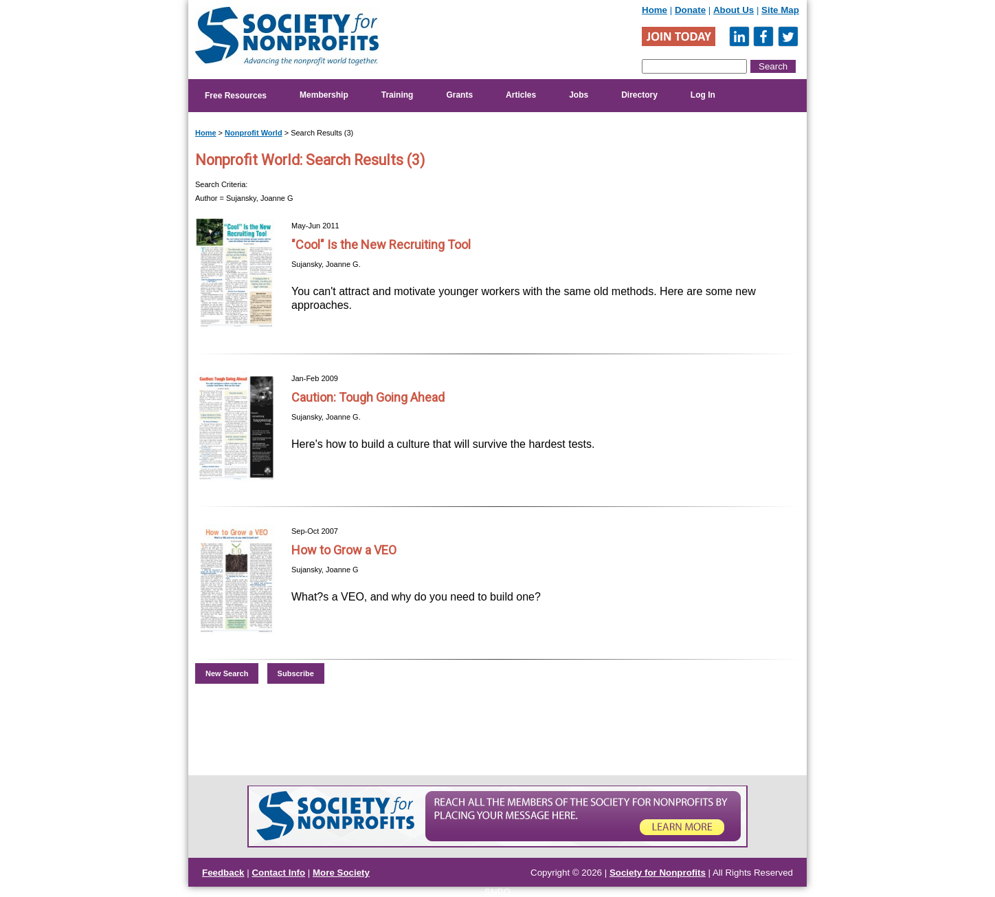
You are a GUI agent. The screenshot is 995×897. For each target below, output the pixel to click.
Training (397, 95)
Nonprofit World (253, 133)
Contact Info (278, 872)
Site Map (780, 10)
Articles (521, 95)
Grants (459, 95)
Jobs (578, 95)
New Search (226, 673)
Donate (690, 10)
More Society (341, 872)
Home (654, 10)
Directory (639, 95)
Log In (703, 95)
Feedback (223, 872)
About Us (733, 10)
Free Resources (236, 95)
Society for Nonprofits (658, 872)
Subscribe (296, 673)
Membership (324, 95)
